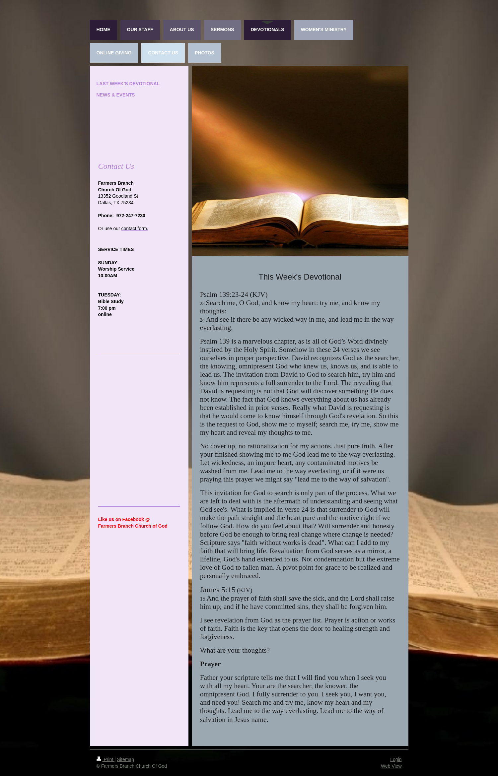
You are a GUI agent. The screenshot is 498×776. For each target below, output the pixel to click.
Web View (391, 766)
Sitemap (125, 759)
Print (106, 759)
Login (395, 759)
